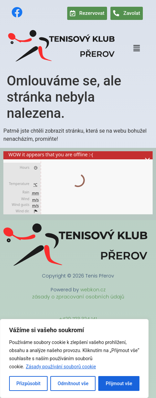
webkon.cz (93, 289)
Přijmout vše (119, 383)
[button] (136, 48)
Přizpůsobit (28, 383)
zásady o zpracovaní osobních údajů (78, 296)
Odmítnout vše (73, 383)
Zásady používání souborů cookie (61, 366)
